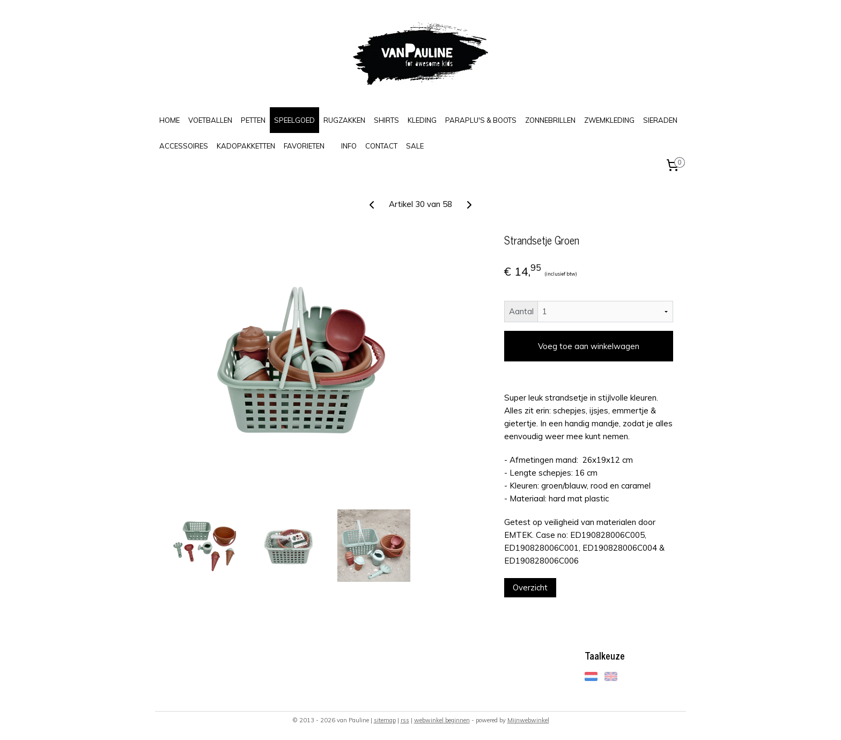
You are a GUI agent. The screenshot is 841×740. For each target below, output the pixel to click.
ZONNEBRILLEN (550, 120)
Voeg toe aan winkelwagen (588, 346)
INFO (349, 146)
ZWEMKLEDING (609, 120)
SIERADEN (660, 120)
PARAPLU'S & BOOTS (481, 120)
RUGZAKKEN (344, 120)
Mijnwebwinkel (528, 720)
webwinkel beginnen (442, 720)
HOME (169, 120)
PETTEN (253, 120)
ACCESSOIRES (183, 146)
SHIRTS (386, 120)
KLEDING (422, 120)
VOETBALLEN (210, 120)
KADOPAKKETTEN (246, 146)
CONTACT (381, 146)
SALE (415, 146)
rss (405, 720)
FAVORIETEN (304, 146)
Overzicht (530, 587)
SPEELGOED (294, 120)
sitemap (385, 720)
